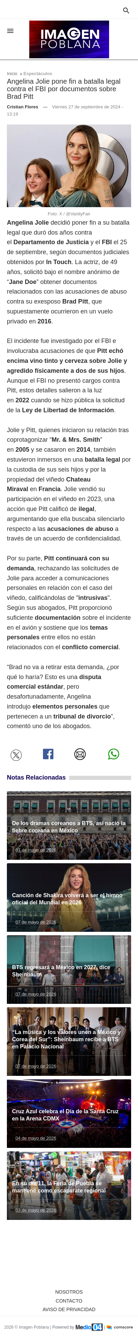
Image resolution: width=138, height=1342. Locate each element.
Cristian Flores (22, 106)
